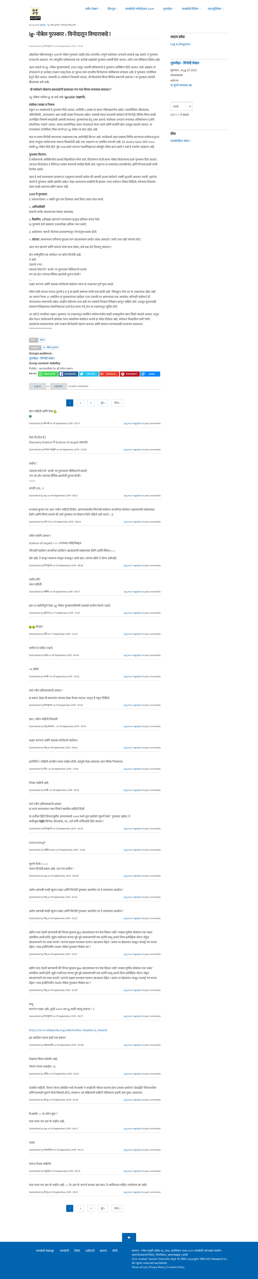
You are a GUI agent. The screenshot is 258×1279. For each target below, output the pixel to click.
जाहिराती (89, 1250)
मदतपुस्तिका (214, 9)
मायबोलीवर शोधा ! (180, 141)
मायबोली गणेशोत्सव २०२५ (139, 9)
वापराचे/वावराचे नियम (143, 1255)
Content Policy (175, 1267)
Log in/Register (180, 44)
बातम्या (103, 1250)
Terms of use (139, 1267)
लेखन (42, 340)
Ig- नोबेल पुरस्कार (50, 347)
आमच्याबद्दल (174, 1255)
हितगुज (112, 9)
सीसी (114, 1250)
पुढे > (103, 403)
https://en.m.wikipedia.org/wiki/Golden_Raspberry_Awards (68, 1030)
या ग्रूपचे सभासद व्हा (181, 85)
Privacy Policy (157, 1267)
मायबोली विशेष (190, 9)
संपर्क (185, 1255)
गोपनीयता (161, 1255)
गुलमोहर (167, 9)
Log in (38, 386)
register (60, 386)
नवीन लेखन (91, 9)
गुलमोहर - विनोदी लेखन (42, 358)
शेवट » (117, 403)
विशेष (77, 1250)
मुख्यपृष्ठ (42, 25)
